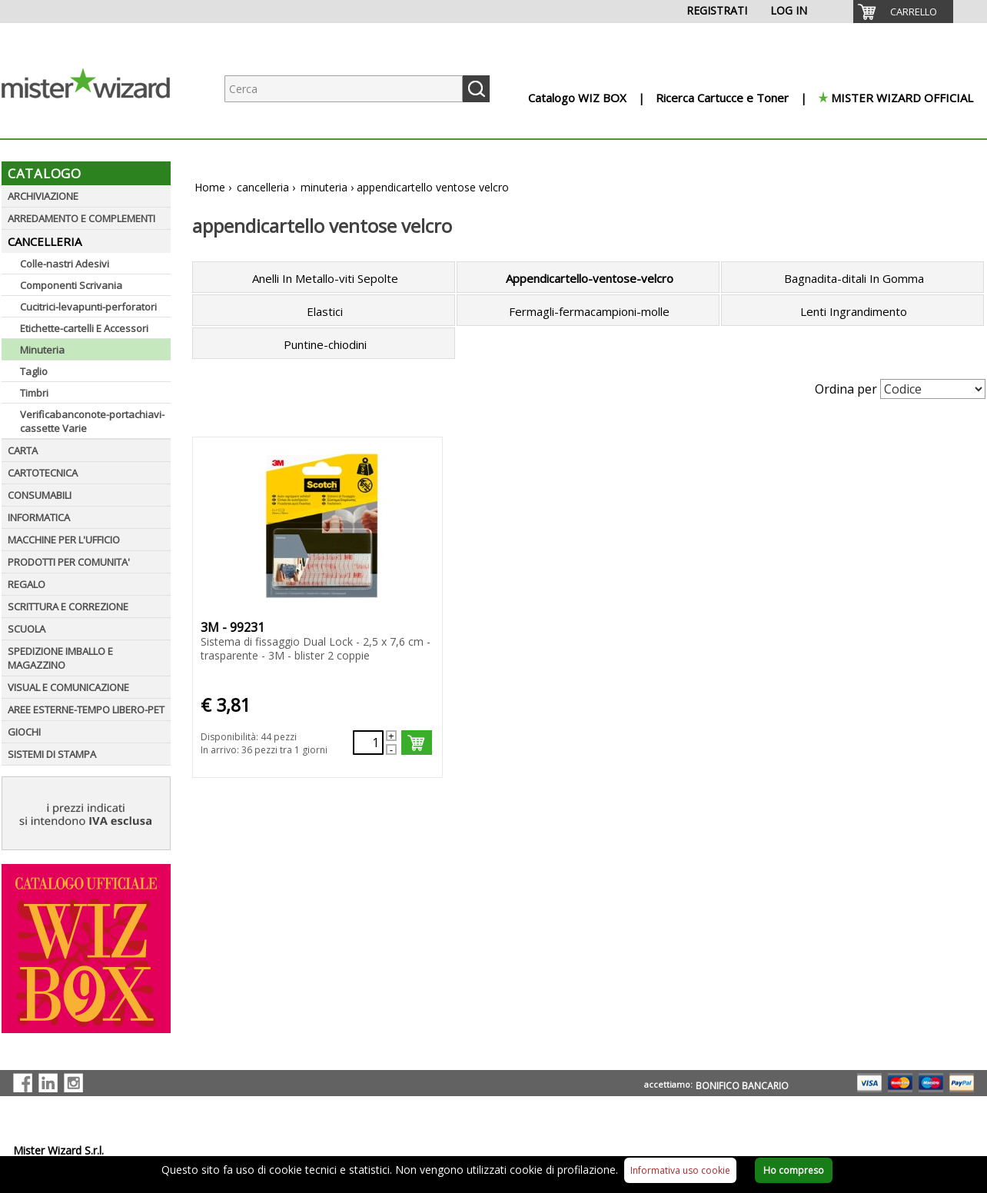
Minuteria (42, 350)
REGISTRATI (716, 10)
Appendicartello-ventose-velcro (589, 278)
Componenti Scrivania (71, 285)
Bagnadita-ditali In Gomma (854, 278)
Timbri (34, 393)
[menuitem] (903, 11)
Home (209, 187)
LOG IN (788, 10)
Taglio (34, 371)
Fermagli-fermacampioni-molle (589, 311)
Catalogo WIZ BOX (577, 97)
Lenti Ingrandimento (853, 311)
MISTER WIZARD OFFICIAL (902, 97)
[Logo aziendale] (98, 123)
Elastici (325, 311)
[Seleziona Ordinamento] (932, 389)
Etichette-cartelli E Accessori (84, 328)
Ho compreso (793, 1170)
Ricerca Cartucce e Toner (722, 97)
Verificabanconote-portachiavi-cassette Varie (92, 421)
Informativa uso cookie (680, 1170)
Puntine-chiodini (325, 344)
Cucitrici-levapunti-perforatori (88, 307)
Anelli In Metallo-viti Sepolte (325, 278)
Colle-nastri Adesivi (64, 264)
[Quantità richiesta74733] (368, 742)
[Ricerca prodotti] (343, 88)
